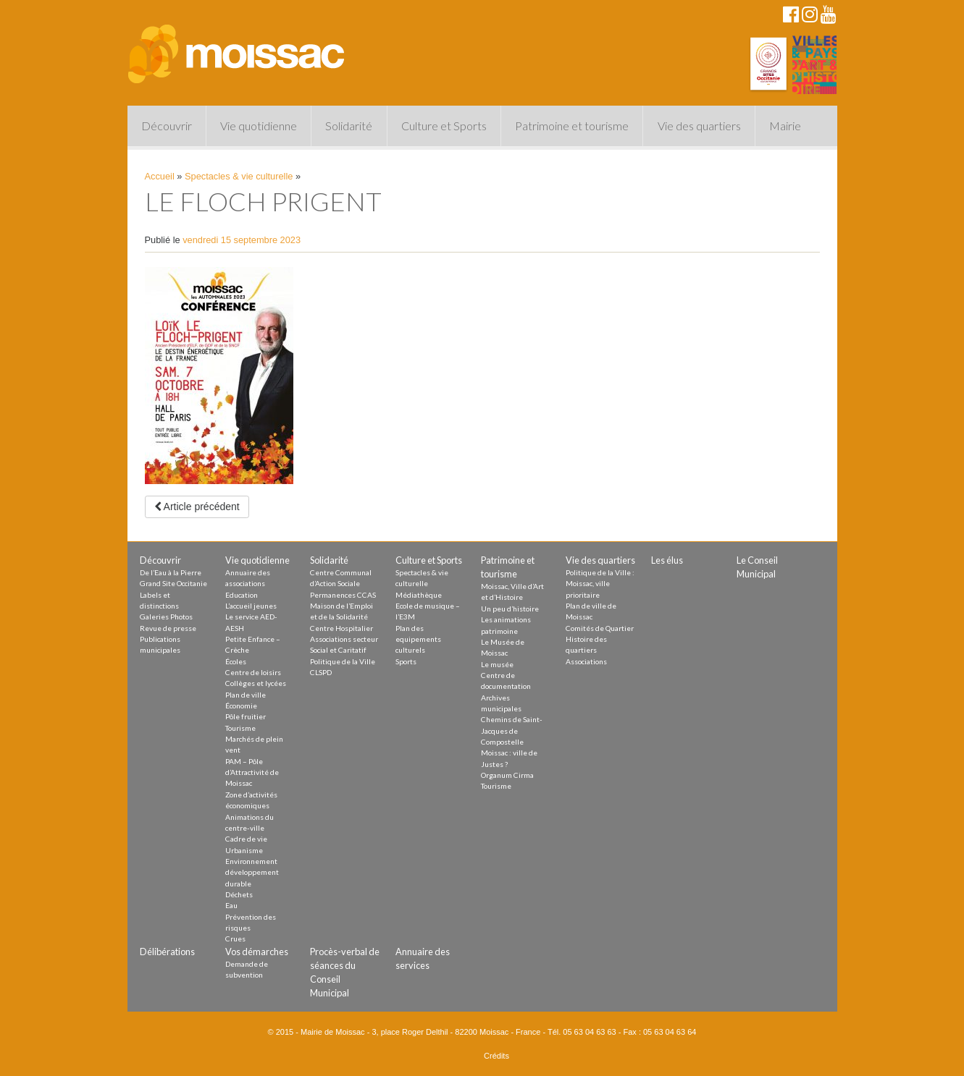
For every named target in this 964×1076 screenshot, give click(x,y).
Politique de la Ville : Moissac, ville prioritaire (600, 583)
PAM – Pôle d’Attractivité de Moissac (252, 772)
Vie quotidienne (258, 125)
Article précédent (197, 506)
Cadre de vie (246, 838)
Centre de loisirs (253, 672)
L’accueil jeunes (251, 605)
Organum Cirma (507, 775)
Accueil (160, 176)
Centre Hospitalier (341, 628)
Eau (231, 905)
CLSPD (321, 672)
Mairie (785, 125)
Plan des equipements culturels (418, 639)
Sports (405, 661)
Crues (235, 938)
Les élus (667, 560)
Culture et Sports (444, 125)
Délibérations (167, 951)
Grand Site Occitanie (173, 583)
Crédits (496, 1055)
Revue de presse (168, 628)
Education (241, 594)
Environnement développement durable (252, 872)
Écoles (235, 661)
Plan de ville (245, 694)
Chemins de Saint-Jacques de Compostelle (511, 730)
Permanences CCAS (343, 594)
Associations (586, 661)
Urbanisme (244, 850)
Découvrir (166, 125)
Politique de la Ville (342, 661)
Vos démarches (256, 951)
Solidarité (348, 125)
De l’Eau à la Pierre (170, 572)
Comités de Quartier (600, 628)
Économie (241, 705)
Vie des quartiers (699, 125)
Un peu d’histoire (510, 608)
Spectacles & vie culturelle (239, 176)
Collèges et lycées (255, 683)
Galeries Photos (166, 616)
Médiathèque (418, 594)
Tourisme (240, 728)
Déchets (239, 894)
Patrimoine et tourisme (572, 125)
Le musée (497, 664)
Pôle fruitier (245, 716)
